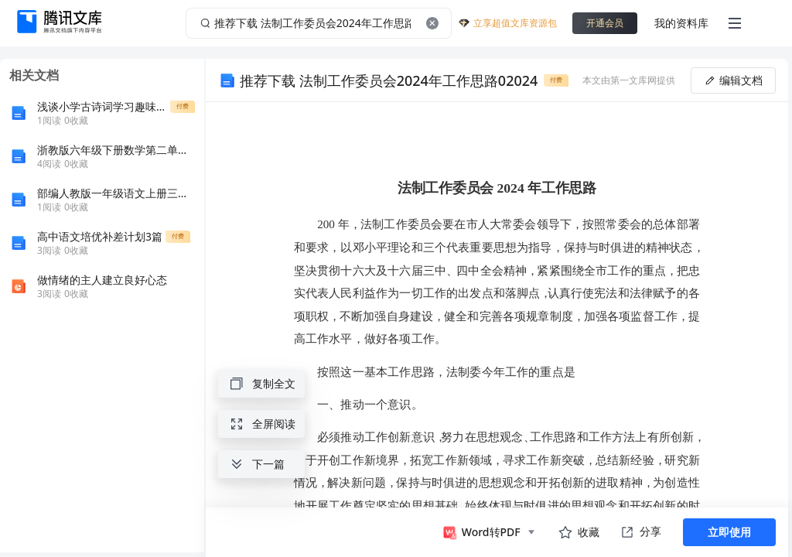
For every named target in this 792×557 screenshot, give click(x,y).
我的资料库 (681, 22)
